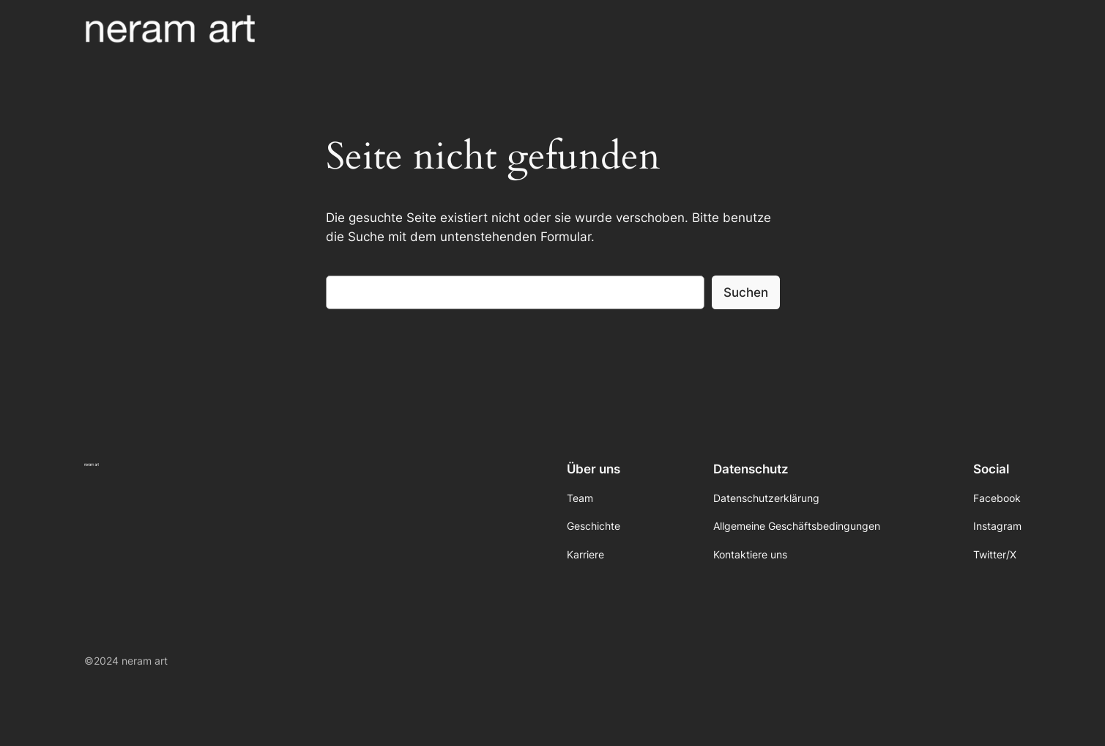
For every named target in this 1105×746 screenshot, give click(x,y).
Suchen (745, 292)
